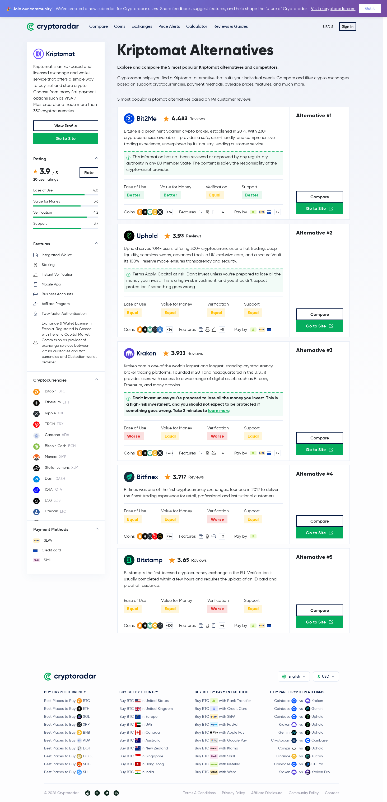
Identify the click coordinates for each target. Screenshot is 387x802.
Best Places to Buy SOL (67, 716)
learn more (218, 410)
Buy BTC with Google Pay (221, 740)
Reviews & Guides (230, 26)
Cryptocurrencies (50, 380)
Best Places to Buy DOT (67, 748)
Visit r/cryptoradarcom (333, 8)
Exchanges (142, 26)
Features (41, 243)
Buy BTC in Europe (138, 716)
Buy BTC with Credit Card (221, 708)
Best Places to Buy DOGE (68, 756)
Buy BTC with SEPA (215, 716)
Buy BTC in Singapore (141, 756)
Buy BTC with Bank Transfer (223, 700)
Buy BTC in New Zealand (143, 748)
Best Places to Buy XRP (67, 724)
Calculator (196, 26)
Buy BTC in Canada (139, 732)
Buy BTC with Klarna (216, 748)
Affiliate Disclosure (266, 792)
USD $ (328, 26)
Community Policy (304, 792)
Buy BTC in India (136, 772)
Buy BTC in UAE (135, 724)
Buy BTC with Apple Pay (219, 732)
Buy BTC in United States (144, 700)
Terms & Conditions (199, 792)
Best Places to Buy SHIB (67, 764)
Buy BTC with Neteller (217, 764)
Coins (119, 26)
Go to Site (66, 138)
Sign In (347, 26)
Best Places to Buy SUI (66, 772)
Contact (332, 792)
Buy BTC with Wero (215, 772)
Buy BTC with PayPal (216, 724)
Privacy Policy (233, 792)
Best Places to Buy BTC (67, 700)
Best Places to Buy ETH (66, 708)
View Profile (65, 125)
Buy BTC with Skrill (215, 756)
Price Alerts (169, 26)
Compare (98, 26)
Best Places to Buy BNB (67, 732)
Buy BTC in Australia (140, 740)
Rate (89, 172)
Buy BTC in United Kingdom (146, 708)
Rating (39, 158)
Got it (370, 8)
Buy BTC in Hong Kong (141, 764)
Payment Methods (50, 529)
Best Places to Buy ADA (67, 740)
